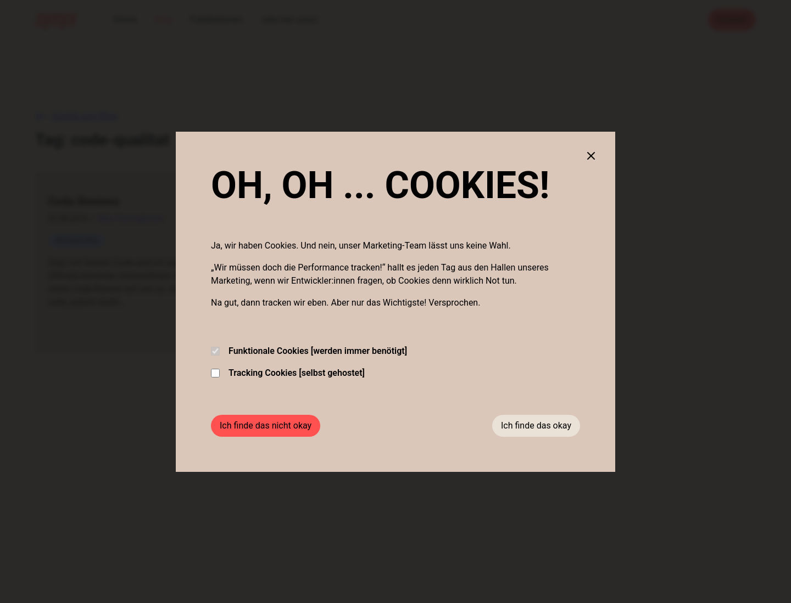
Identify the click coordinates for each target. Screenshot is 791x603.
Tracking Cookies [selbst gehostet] (288, 373)
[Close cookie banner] (591, 155)
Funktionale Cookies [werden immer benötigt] (309, 351)
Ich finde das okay (536, 425)
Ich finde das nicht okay (265, 425)
